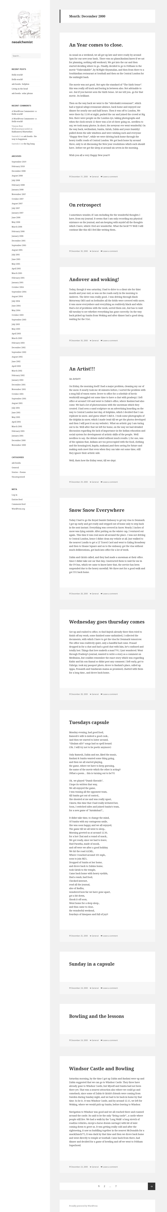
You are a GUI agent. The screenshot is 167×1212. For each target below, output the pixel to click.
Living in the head (20, 88)
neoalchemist (22, 42)
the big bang (29, 143)
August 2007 (17, 203)
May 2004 (16, 310)
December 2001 (19, 384)
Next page (151, 1186)
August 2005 (17, 250)
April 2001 (16, 422)
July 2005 (16, 254)
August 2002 (17, 357)
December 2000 (19, 440)
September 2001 (19, 398)
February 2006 (18, 231)
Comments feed (19, 504)
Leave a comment (110, 176)
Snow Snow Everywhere (96, 510)
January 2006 (17, 236)
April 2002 (16, 366)
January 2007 (17, 213)
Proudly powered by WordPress (83, 1206)
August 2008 (17, 175)
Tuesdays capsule (89, 722)
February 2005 (18, 278)
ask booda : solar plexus (22, 93)
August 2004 (17, 296)
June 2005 (16, 259)
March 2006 (17, 226)
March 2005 (17, 273)
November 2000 (19, 445)
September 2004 (19, 291)
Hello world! (17, 74)
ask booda (16, 463)
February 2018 (18, 166)
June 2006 (16, 217)
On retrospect (85, 205)
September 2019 (19, 161)
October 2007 (18, 199)
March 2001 (17, 426)
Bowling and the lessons (96, 1016)
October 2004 (18, 287)
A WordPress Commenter (23, 111)
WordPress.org (18, 508)
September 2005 (19, 245)
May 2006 (16, 222)
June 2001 (16, 412)
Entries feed (17, 499)
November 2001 (19, 389)
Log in (14, 495)
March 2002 (17, 370)
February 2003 (18, 343)
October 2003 (18, 315)
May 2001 (16, 417)
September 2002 (19, 352)
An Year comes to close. (96, 45)
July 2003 (16, 324)
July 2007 (16, 208)
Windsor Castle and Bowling (101, 1068)
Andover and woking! (94, 279)
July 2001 (16, 408)
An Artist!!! (82, 369)
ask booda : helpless (20, 84)
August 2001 (17, 403)
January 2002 (17, 380)
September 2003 (19, 319)
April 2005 (16, 268)
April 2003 (16, 333)
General (15, 467)
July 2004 (16, 301)
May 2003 (16, 329)
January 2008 (17, 189)
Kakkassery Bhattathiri (22, 131)
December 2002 (19, 347)
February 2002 (18, 375)
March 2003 (17, 338)
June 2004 (16, 305)
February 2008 (18, 185)
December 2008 (19, 171)
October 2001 (18, 394)
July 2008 (16, 180)
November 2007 (19, 194)
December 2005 (19, 240)
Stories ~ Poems (19, 472)
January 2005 (17, 282)
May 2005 (16, 264)
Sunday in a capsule (92, 964)
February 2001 (18, 431)
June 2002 (16, 361)
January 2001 (17, 435)
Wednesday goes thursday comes (107, 622)
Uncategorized (18, 477)
